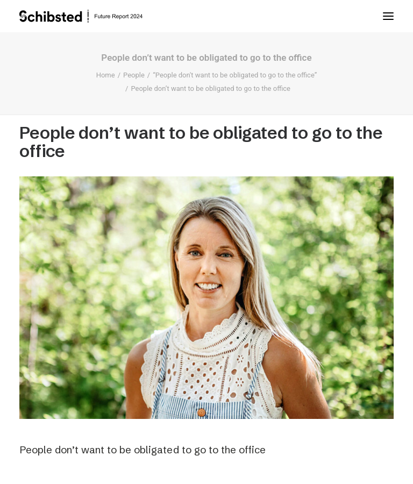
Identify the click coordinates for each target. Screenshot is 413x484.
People (134, 75)
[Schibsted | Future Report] (91, 16)
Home (105, 75)
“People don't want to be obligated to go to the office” (235, 75)
